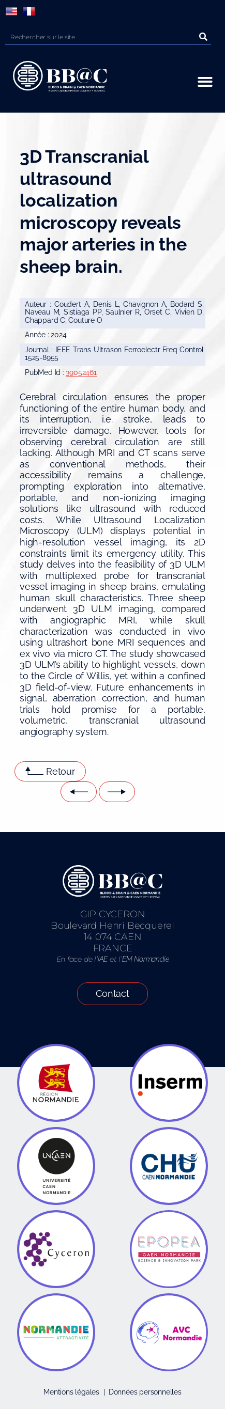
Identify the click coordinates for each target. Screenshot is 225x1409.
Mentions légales (71, 1392)
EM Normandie (145, 959)
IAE (103, 959)
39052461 (81, 372)
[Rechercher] (203, 36)
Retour (60, 771)
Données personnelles (145, 1392)
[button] (205, 82)
